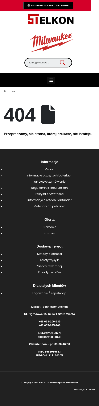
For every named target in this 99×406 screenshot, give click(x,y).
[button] (48, 5)
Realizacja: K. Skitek (84, 390)
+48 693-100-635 (49, 321)
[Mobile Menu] (51, 80)
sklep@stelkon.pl (49, 336)
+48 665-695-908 (49, 325)
